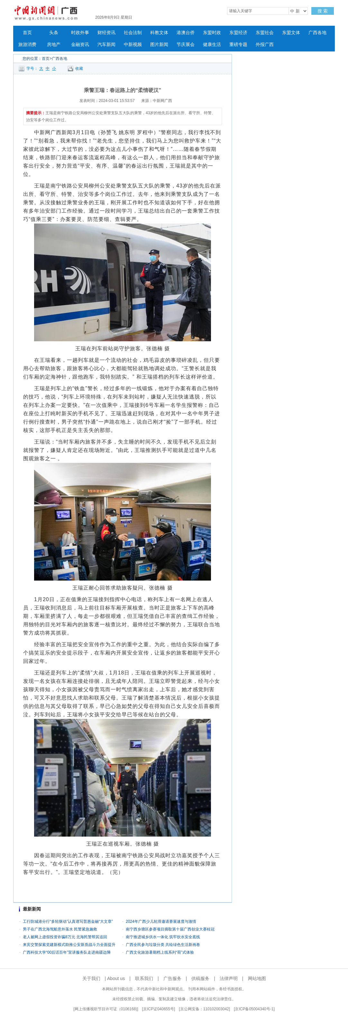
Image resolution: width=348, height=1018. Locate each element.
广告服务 (172, 978)
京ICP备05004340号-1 (254, 1009)
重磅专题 (238, 44)
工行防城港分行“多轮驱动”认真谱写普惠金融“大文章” (68, 921)
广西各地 (317, 32)
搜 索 (322, 11)
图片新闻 (159, 44)
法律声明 (229, 978)
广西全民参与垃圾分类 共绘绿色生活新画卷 (163, 944)
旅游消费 (27, 44)
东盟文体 (291, 32)
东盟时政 (212, 32)
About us (116, 978)
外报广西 (265, 44)
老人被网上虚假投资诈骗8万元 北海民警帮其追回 (65, 937)
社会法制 (133, 32)
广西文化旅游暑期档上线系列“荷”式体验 (160, 952)
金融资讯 (80, 44)
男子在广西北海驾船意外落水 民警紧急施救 (60, 929)
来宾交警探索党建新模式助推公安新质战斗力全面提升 (69, 944)
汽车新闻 (106, 44)
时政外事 (80, 32)
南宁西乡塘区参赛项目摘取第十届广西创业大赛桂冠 (170, 929)
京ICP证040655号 (158, 1009)
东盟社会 (265, 32)
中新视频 (133, 44)
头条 (53, 32)
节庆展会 (186, 44)
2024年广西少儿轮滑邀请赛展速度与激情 (161, 921)
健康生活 (212, 44)
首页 (27, 32)
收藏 (79, 68)
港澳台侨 (186, 32)
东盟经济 (238, 32)
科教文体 (159, 32)
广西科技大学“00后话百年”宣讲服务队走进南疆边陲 (67, 952)
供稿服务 (200, 978)
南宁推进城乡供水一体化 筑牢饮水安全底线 (163, 937)
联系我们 (144, 978)
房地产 (53, 44)
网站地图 (257, 978)
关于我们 (91, 978)
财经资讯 (106, 32)
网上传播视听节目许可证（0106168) (106, 1009)
